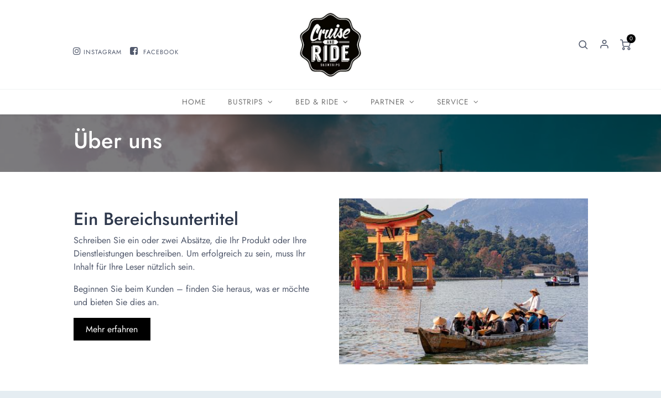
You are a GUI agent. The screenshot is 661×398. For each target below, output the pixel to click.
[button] (583, 44)
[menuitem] (194, 102)
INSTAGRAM (103, 52)
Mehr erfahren (112, 329)
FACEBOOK (161, 52)
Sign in (604, 44)
